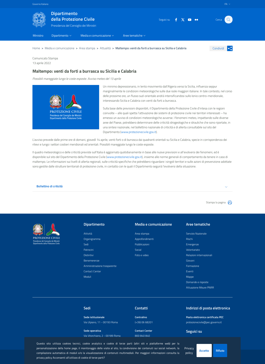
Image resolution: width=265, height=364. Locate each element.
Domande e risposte (197, 282)
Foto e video (142, 255)
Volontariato (193, 250)
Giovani (190, 260)
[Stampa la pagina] (230, 202)
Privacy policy (189, 350)
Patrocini (88, 250)
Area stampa (87, 48)
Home (36, 48)
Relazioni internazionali (199, 255)
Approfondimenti (144, 239)
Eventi (189, 271)
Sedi (86, 244)
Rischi (189, 239)
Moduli (87, 277)
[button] (228, 20)
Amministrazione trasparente (100, 266)
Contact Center (92, 271)
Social (138, 250)
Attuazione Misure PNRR (200, 287)
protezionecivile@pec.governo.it (204, 322)
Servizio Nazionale (196, 233)
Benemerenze (91, 260)
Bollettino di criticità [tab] (50, 186)
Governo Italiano (40, 4)
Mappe (190, 277)
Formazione (192, 266)
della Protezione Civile (73, 16)
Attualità (105, 48)
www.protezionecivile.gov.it (138, 132)
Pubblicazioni (142, 244)
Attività (88, 233)
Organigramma (92, 239)
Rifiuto (220, 350)
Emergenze (192, 244)
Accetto (204, 350)
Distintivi (88, 255)
